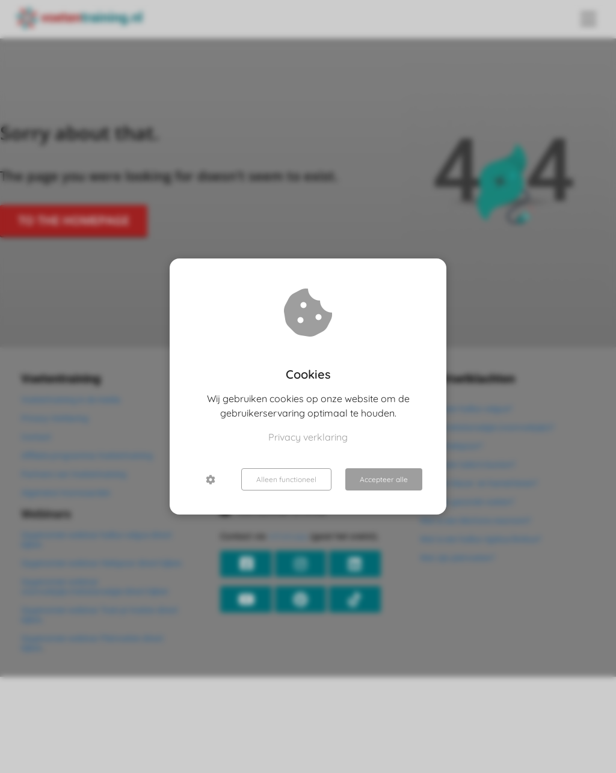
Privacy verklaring (308, 437)
